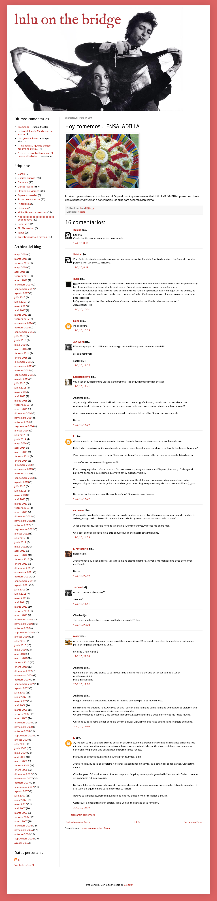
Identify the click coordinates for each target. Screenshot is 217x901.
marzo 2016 (20, 348)
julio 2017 (19, 297)
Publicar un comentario (82, 814)
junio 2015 (20, 387)
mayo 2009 (20, 701)
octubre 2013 (22, 473)
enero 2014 (20, 460)
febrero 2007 (21, 817)
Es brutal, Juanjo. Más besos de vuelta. (35, 132)
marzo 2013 (20, 503)
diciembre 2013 (23, 464)
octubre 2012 (22, 525)
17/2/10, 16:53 (81, 537)
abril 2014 (19, 447)
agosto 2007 (21, 791)
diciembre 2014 (23, 413)
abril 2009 (19, 705)
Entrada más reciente (78, 822)
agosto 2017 (21, 293)
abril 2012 (19, 550)
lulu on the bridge (67, 20)
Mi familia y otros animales (32, 212)
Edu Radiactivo (81, 376)
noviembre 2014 (23, 417)
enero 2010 (20, 666)
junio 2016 (20, 340)
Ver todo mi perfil (24, 865)
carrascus (78, 510)
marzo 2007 (20, 812)
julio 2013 (19, 486)
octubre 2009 (22, 679)
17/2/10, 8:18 (80, 243)
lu (74, 436)
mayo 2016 (20, 344)
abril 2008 (19, 756)
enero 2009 (20, 718)
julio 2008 (19, 743)
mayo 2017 (20, 305)
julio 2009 (19, 692)
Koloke (77, 229)
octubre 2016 (22, 327)
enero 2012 (20, 563)
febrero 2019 (21, 263)
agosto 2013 (21, 482)
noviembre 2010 (23, 623)
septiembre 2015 (24, 374)
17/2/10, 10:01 (81, 309)
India (76, 278)
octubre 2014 (22, 422)
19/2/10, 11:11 (81, 603)
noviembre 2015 (23, 366)
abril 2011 (19, 602)
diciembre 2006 (23, 825)
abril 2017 (19, 310)
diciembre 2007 (23, 774)
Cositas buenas (26, 177)
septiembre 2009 (24, 683)
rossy (76, 636)
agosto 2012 (21, 533)
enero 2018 (20, 280)
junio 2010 (20, 645)
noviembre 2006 (23, 829)
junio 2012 (20, 542)
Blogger (128, 884)
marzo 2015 (20, 400)
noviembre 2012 (23, 520)
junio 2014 (20, 439)
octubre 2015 (22, 370)
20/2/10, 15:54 (81, 726)
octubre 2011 (22, 576)
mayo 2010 (20, 649)
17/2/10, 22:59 (81, 575)
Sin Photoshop (26, 228)
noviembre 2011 (23, 572)
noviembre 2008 (23, 726)
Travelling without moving (32, 236)
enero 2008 (20, 769)
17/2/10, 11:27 (81, 365)
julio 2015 (19, 383)
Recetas (81, 211)
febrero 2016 (21, 353)
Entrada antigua (193, 822)
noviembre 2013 (23, 469)
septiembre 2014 (24, 426)
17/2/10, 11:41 (81, 386)
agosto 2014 (21, 430)
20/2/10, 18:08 (81, 807)
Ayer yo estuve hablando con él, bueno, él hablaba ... (35, 154)
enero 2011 (20, 615)
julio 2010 (19, 640)
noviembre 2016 (23, 323)
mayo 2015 (20, 391)
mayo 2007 (20, 804)
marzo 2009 (20, 709)
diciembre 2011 (23, 568)
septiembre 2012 (24, 529)
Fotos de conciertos (29, 199)
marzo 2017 (20, 314)
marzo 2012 (20, 555)
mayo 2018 (20, 267)
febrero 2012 (21, 559)
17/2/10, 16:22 (81, 498)
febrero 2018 (21, 275)
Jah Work (78, 341)
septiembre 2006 (24, 838)
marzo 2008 (20, 761)
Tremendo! (24, 126)
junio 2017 (20, 301)
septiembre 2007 (24, 786)
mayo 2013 (20, 494)
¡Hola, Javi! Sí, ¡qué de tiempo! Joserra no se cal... (35, 147)
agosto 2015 (21, 379)
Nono (76, 320)
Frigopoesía (24, 203)
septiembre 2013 (24, 477)
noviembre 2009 (23, 675)
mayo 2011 (20, 597)
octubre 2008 (22, 731)
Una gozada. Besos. (28, 138)
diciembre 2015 (23, 361)
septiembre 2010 (24, 632)
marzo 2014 (20, 451)
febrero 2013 (21, 507)
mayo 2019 (20, 254)
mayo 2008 (20, 752)
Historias (23, 208)
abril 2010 (19, 653)
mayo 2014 (20, 443)
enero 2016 (20, 357)
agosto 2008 (21, 739)
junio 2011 (20, 593)
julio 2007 (19, 795)
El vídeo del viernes (28, 190)
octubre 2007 (22, 782)
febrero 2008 (21, 765)
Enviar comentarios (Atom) (95, 828)
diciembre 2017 (23, 284)
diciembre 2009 (23, 671)
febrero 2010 (21, 662)
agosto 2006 (21, 842)
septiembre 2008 (24, 735)
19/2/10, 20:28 (81, 624)
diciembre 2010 (23, 619)
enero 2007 (20, 821)
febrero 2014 (21, 456)
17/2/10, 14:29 (81, 424)
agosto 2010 (21, 636)
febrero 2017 (21, 318)
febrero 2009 (21, 713)
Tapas (21, 232)
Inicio (137, 822)
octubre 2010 (22, 628)
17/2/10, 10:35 (81, 330)
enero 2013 (20, 512)
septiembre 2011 (24, 580)
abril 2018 (19, 271)
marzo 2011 (20, 606)
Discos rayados (26, 186)
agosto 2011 (21, 585)
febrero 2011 (21, 610)
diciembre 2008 (23, 722)
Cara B (21, 173)
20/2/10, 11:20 (81, 684)
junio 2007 (20, 799)
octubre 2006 (22, 834)
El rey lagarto (80, 548)
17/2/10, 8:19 (80, 267)
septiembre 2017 (24, 288)
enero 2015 (20, 409)
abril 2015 (19, 396)
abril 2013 (19, 499)
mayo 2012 (20, 546)
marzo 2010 (20, 658)
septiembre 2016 (24, 331)
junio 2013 (20, 490)
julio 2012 (19, 537)
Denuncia (23, 182)
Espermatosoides (27, 195)
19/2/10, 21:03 (81, 656)
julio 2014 (19, 434)
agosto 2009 (21, 688)
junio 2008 (20, 748)
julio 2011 (19, 589)
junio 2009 (20, 696)
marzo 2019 (20, 258)
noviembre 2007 (23, 778)
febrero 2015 (21, 404)
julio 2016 (19, 336)
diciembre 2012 (23, 516)
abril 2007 (19, 808)
